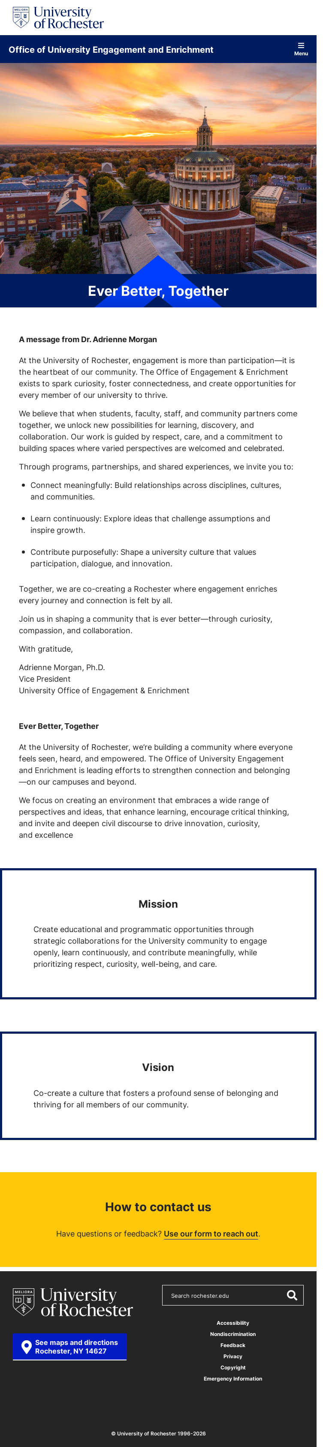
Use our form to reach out (211, 1233)
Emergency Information (233, 1378)
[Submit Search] (291, 1295)
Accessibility (233, 1323)
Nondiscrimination (233, 1334)
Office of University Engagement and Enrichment (111, 49)
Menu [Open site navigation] (301, 49)
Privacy (232, 1356)
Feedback (232, 1345)
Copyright (233, 1367)
